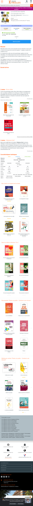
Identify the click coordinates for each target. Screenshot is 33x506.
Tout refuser (20, 503)
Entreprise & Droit (5, 433)
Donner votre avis (14, 19)
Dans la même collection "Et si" (10, 242)
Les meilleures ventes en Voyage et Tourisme (10, 429)
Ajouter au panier (16, 41)
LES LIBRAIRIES (16, 465)
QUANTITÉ (16, 36)
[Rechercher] (15, 5)
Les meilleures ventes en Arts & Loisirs (9, 427)
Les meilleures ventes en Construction (9, 422)
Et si (19, 161)
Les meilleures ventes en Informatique (9, 420)
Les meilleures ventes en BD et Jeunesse (10, 431)
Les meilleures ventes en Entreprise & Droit (10, 423)
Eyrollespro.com (12, 486)
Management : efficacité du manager (16, 433)
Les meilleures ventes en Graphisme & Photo (10, 419)
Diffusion (16, 486)
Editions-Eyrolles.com (5, 486)
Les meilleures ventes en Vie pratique (9, 428)
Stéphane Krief (19, 15)
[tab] (6, 29)
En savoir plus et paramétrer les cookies (20, 501)
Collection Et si (25, 15)
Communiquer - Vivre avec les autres (16, 434)
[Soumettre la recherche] (31, 5)
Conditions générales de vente (12, 489)
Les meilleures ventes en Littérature (9, 425)
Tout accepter (13, 503)
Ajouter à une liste (16, 25)
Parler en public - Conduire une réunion (16, 437)
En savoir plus (29, 98)
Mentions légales (4, 489)
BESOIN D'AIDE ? (16, 467)
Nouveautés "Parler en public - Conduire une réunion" (16, 300)
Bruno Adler (13, 15)
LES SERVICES (16, 470)
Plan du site (19, 489)
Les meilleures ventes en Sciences (8, 424)
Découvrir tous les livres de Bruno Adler (24, 136)
